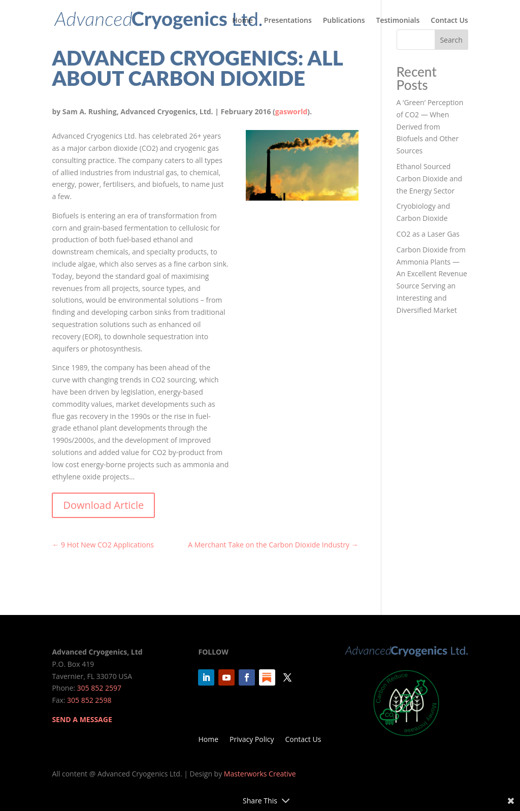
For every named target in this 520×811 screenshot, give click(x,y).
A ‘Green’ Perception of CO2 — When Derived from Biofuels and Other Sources (430, 126)
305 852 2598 (89, 700)
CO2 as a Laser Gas (428, 234)
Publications (344, 21)
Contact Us (449, 21)
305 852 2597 (99, 688)
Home (242, 21)
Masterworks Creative (260, 773)
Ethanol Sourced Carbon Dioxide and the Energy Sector (430, 178)
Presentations (288, 21)
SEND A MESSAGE (82, 719)
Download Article (103, 505)
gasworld (291, 111)
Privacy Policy (252, 740)
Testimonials (398, 21)
